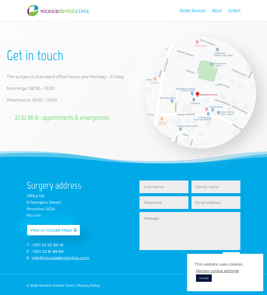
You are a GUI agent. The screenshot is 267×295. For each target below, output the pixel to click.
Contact (234, 11)
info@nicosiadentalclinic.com (60, 257)
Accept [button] (204, 278)
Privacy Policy (88, 285)
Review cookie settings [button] (217, 271)
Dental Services (193, 11)
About (217, 11)
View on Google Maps (51, 230)
